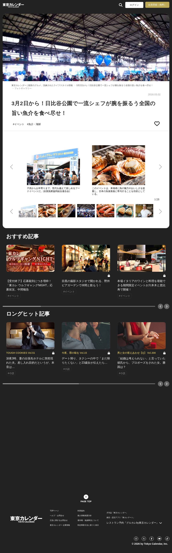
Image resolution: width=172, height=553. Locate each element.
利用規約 (81, 511)
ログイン (134, 5)
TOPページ (54, 511)
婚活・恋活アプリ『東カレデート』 (121, 517)
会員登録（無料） (157, 4)
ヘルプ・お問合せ (57, 516)
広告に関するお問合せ (59, 520)
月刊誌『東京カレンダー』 (117, 513)
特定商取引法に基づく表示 (88, 525)
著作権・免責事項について (88, 520)
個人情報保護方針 (85, 516)
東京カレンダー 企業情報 (60, 525)
